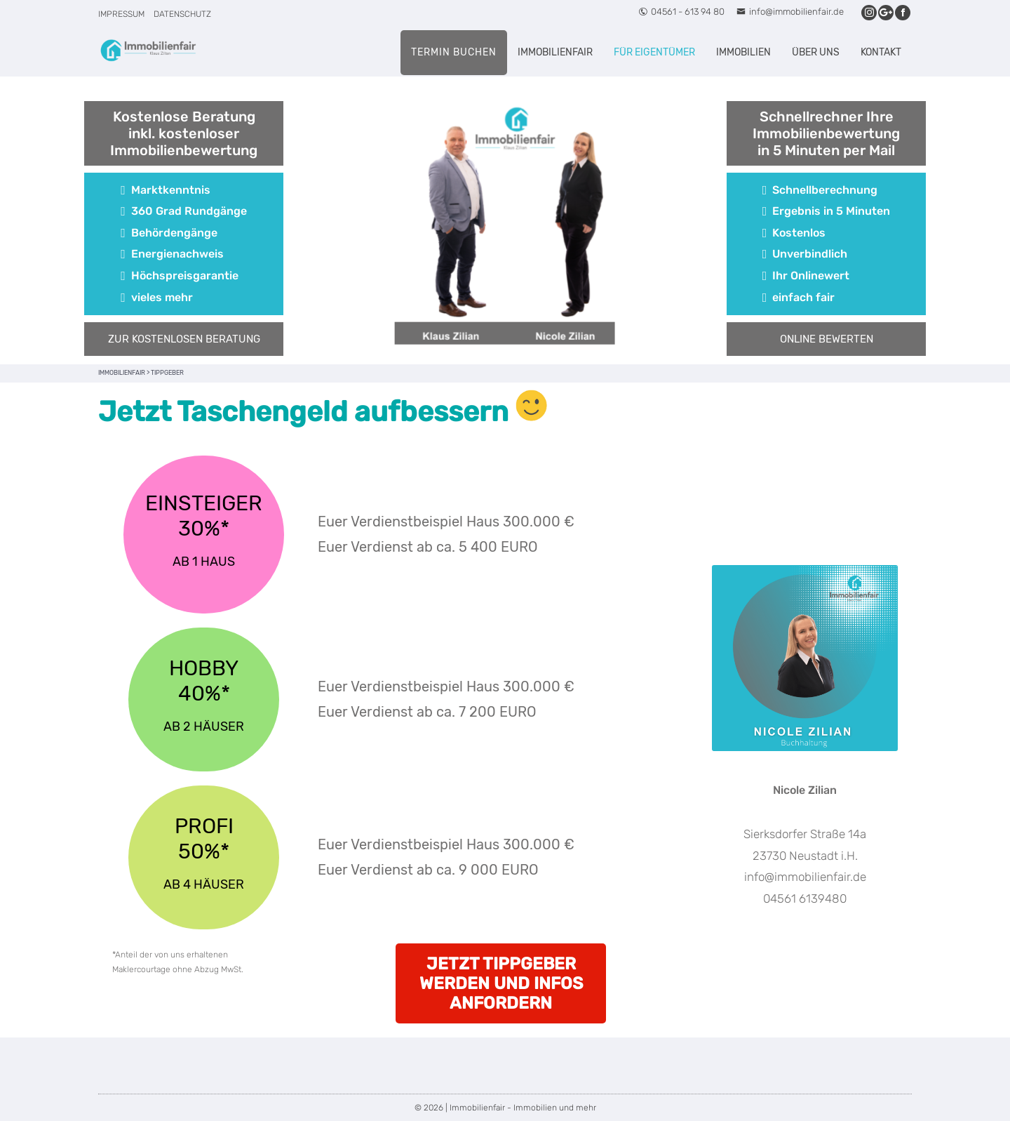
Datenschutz (182, 14)
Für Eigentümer (654, 52)
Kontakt (881, 52)
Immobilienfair (555, 52)
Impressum (121, 14)
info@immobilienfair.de (790, 11)
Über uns (816, 52)
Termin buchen (454, 52)
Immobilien (743, 52)
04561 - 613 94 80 (681, 11)
